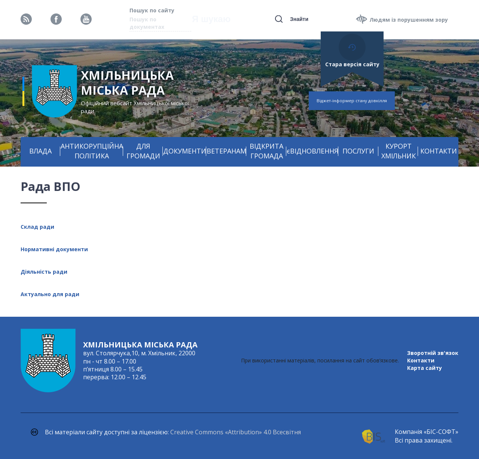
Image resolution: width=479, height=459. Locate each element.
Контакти (420, 360)
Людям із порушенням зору (408, 19)
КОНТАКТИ (438, 150)
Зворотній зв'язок (432, 352)
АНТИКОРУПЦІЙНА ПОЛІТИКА (92, 151)
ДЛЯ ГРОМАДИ (143, 151)
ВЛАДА (40, 150)
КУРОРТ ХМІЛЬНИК (398, 151)
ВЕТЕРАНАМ (226, 150)
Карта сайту (424, 367)
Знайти (299, 19)
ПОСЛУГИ (358, 150)
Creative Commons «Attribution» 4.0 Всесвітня (235, 432)
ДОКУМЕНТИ (184, 150)
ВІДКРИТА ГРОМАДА (266, 151)
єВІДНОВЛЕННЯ (312, 150)
